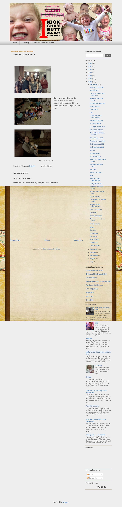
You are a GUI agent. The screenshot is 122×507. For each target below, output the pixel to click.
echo (91, 175)
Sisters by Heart (91, 278)
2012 (90, 79)
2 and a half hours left (97, 103)
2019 (90, 63)
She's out (93, 230)
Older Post (78, 240)
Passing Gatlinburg (96, 120)
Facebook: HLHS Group (94, 285)
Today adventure (95, 184)
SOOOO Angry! (95, 156)
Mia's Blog (89, 296)
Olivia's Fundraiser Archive (44, 43)
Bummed (93, 169)
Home (15, 43)
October (93, 252)
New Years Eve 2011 (97, 87)
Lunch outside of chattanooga (95, 116)
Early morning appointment (95, 179)
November (94, 249)
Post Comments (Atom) (51, 249)
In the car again (95, 124)
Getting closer (94, 106)
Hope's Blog (90, 292)
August (92, 259)
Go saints (93, 213)
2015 (90, 69)
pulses (92, 227)
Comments (92, 478)
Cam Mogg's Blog (92, 289)
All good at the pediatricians (95, 205)
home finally (94, 90)
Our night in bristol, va (97, 127)
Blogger (65, 502)
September (94, 255)
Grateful (89, 377)
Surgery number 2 (96, 172)
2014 (90, 72)
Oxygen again (94, 245)
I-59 (91, 112)
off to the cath (94, 239)
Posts (90, 474)
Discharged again (96, 216)
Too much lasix (95, 197)
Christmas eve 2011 (97, 147)
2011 (90, 82)
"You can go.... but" (96, 138)
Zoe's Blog (89, 300)
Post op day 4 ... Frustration (95, 435)
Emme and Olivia (96, 210)
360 (96, 323)
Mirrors (92, 150)
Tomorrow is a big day (97, 141)
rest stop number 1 (96, 130)
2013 (90, 76)
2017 (90, 66)
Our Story (25, 43)
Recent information (92, 406)
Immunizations (95, 153)
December (94, 84)
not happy (98, 365)
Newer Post (15, 240)
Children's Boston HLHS (94, 270)
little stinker (94, 236)
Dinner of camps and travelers (97, 94)
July (91, 262)
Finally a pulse (95, 224)
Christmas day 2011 (97, 144)
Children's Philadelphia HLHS (96, 274)
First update (94, 233)
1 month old (94, 242)
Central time (94, 109)
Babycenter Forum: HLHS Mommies (98, 281)
